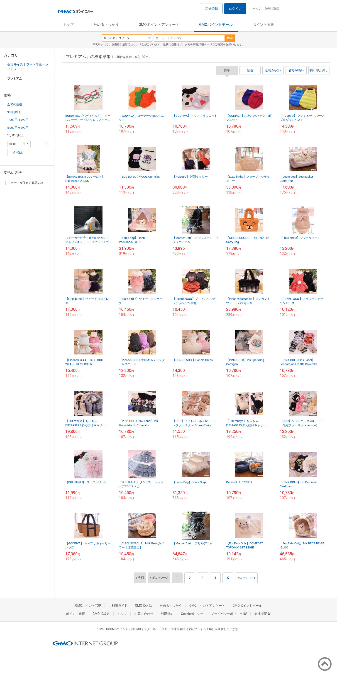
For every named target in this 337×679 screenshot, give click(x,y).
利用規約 (167, 614)
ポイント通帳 (263, 24)
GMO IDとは (143, 605)
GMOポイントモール (216, 24)
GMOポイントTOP (88, 605)
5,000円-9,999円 (17, 127)
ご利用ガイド (117, 605)
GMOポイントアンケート (159, 24)
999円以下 (14, 112)
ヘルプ (257, 8)
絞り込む (18, 152)
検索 (230, 38)
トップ (68, 24)
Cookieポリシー (192, 614)
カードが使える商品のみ (24, 183)
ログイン (235, 8)
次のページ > (246, 578)
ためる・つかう (106, 24)
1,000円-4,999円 (17, 119)
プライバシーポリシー (229, 614)
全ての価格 (14, 104)
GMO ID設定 (272, 8)
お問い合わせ (143, 614)
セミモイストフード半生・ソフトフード (28, 67)
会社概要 (262, 614)
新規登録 (211, 8)
